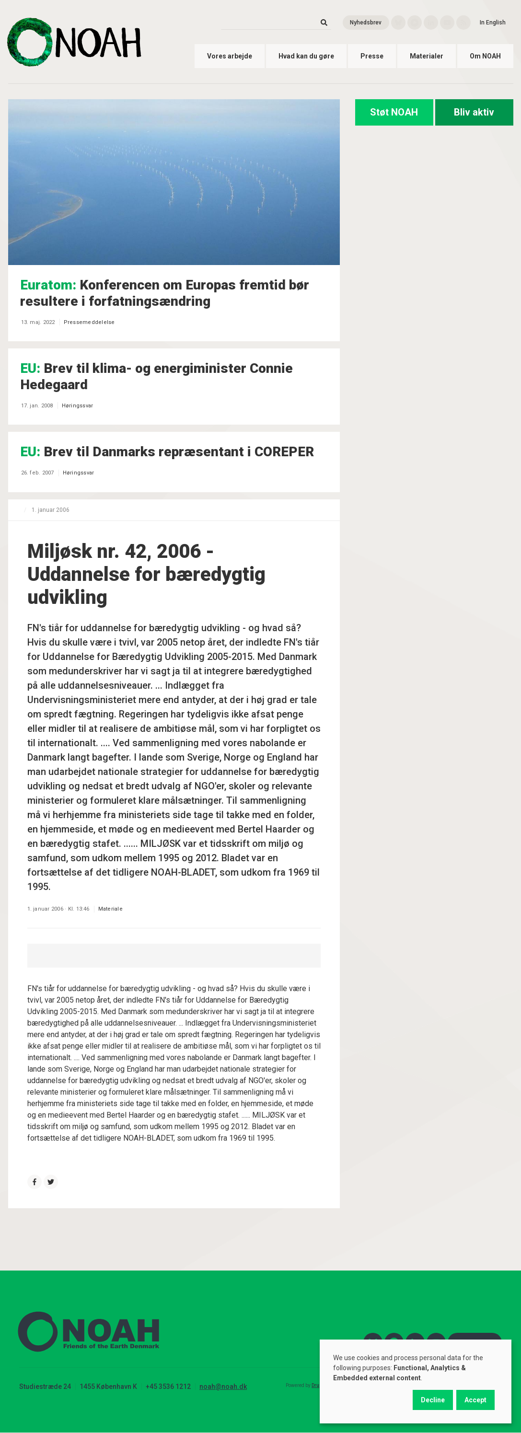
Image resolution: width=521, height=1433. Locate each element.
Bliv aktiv (474, 112)
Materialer (426, 56)
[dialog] (415, 1381)
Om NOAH (485, 56)
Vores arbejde (229, 56)
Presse (371, 56)
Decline (433, 1400)
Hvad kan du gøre (306, 56)
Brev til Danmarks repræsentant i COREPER (167, 452)
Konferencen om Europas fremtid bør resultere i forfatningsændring (164, 293)
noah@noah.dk (223, 1386)
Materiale (110, 909)
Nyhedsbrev (366, 22)
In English (493, 22)
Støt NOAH (394, 112)
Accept (475, 1400)
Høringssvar (77, 406)
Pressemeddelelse (89, 322)
